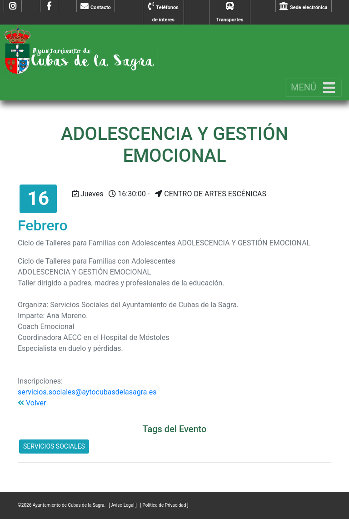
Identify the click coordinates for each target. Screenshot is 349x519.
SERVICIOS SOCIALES (54, 446)
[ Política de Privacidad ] (164, 505)
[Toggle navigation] (313, 88)
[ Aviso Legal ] (123, 505)
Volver (32, 403)
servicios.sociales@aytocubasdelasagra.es (87, 392)
